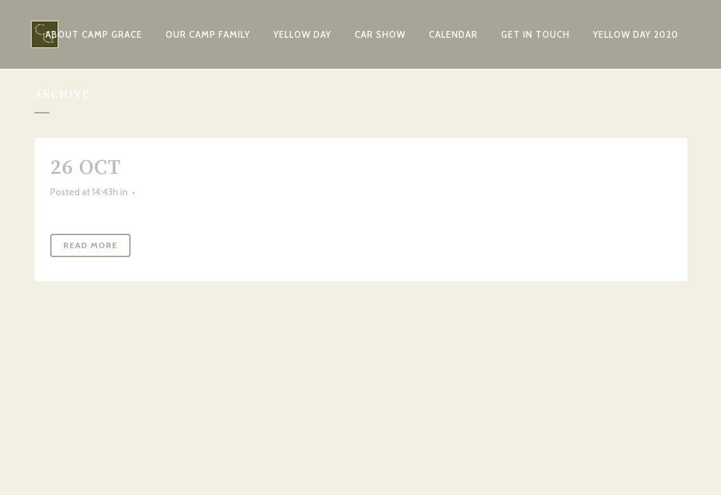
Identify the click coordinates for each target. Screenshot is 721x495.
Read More (90, 245)
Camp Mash (191, 168)
